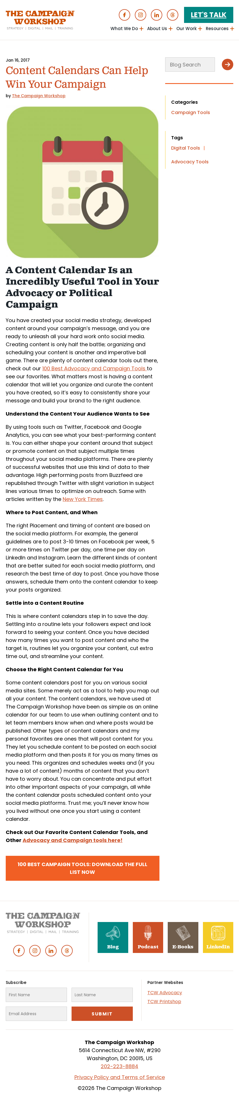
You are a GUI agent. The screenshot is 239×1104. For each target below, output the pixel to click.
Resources (217, 29)
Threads (172, 15)
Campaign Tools (190, 112)
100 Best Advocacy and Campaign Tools (94, 368)
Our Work (186, 29)
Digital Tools (185, 148)
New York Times (83, 499)
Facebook (124, 15)
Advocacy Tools (190, 161)
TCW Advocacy (164, 992)
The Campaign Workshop (39, 96)
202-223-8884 (119, 1066)
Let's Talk (208, 14)
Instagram (140, 15)
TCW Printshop (164, 1001)
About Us (157, 29)
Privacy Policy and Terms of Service (119, 1077)
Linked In (156, 15)
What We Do (124, 29)
